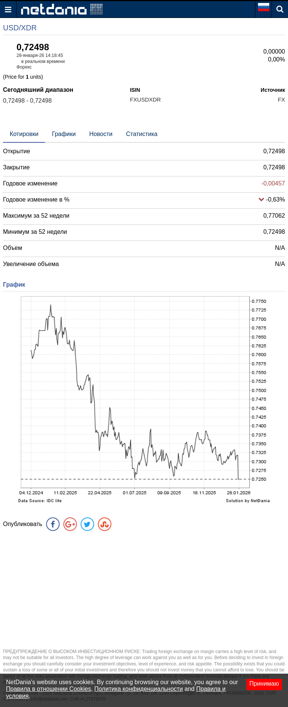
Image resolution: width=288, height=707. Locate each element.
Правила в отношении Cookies (48, 689)
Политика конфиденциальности (138, 689)
